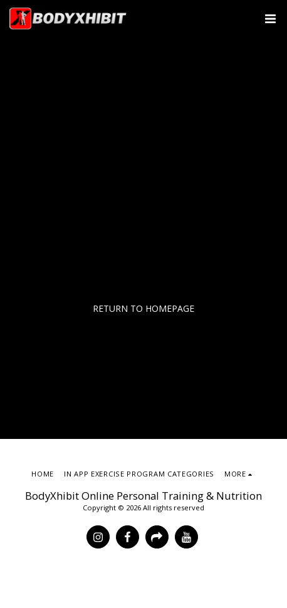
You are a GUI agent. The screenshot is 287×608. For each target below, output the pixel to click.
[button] (270, 18)
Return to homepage (143, 308)
